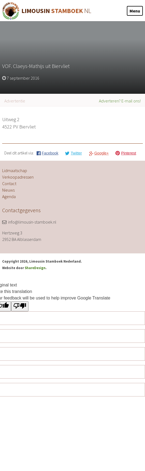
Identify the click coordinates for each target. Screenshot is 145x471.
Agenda (9, 196)
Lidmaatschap (14, 170)
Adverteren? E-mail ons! (120, 101)
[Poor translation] (19, 306)
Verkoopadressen (18, 177)
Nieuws (8, 190)
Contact (9, 183)
